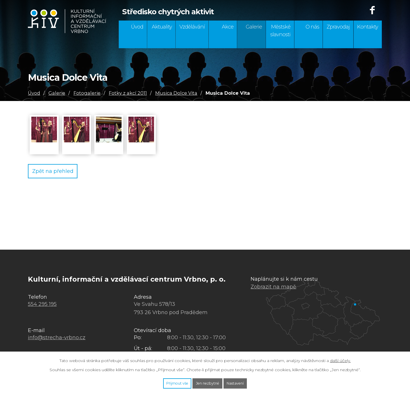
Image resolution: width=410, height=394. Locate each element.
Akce (227, 27)
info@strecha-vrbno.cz (56, 337)
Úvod (137, 27)
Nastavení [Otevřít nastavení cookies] (249, 382)
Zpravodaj (338, 27)
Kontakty (367, 27)
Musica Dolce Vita (176, 93)
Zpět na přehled (58, 172)
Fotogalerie (87, 93)
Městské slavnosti (280, 31)
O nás (312, 27)
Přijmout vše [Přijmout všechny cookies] (164, 382)
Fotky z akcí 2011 (128, 93)
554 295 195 (42, 304)
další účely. (340, 358)
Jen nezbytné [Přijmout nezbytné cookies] (208, 382)
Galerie (254, 27)
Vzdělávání (192, 27)
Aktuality (162, 27)
